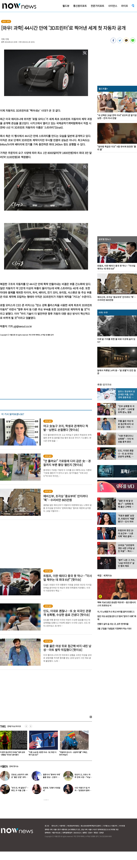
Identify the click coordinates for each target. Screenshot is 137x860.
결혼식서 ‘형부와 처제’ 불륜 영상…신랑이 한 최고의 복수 (51, 777)
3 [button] (47, 799)
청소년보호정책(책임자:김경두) (91, 826)
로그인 (47, 826)
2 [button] (46, 799)
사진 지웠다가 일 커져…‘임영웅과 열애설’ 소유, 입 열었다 (83, 790)
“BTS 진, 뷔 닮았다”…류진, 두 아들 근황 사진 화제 (19, 790)
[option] (44, 744)
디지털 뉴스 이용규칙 (110, 826)
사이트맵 (122, 826)
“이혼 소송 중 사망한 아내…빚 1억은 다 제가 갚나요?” (75, 753)
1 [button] (44, 799)
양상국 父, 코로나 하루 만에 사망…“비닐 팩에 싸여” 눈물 (82, 777)
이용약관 (62, 826)
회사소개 (54, 826)
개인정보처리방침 (73, 826)
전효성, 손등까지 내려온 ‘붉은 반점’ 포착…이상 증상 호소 (19, 777)
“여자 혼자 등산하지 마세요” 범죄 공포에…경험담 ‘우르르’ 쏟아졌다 (43, 753)
